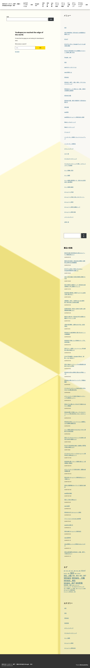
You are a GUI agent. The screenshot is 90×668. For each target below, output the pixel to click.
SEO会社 (43, 4)
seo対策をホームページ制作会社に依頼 (74, 117)
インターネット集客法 (70, 144)
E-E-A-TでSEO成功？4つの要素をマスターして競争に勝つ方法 (74, 51)
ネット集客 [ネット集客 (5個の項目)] (67, 588)
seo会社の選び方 (68, 525)
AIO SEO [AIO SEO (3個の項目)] (68, 570)
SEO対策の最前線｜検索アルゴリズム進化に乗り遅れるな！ (75, 293)
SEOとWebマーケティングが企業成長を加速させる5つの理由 (75, 365)
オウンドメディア (74, 4)
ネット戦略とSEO (68, 170)
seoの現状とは (68, 72)
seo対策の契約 (68, 493)
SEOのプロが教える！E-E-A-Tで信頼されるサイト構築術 (75, 405)
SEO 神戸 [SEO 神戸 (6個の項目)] (83, 576)
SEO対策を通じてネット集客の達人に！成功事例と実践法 (75, 462)
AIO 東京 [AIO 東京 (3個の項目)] (78, 570)
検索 (8, 17)
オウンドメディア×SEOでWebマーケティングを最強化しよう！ (74, 397)
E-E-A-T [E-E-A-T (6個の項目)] (83, 571)
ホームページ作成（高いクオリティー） (74, 197)
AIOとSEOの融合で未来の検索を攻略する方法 (74, 277)
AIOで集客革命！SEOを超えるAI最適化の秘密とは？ (74, 33)
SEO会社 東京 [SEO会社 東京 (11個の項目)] (70, 580)
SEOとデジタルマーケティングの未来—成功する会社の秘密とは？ (75, 438)
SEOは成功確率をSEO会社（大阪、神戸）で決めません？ (75, 552)
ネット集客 (69, 4)
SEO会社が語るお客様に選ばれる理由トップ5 (75, 373)
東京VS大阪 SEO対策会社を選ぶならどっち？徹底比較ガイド (74, 253)
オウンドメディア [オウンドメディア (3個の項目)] (67, 586)
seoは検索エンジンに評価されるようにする (74, 544)
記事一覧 (66, 222)
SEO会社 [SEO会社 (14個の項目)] (67, 578)
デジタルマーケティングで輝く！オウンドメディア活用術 (75, 164)
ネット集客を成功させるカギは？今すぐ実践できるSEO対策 (75, 430)
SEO (32, 4)
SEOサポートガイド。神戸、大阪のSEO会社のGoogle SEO (11, 4)
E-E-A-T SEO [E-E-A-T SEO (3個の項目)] (67, 573)
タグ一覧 (66, 154)
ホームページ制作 (63, 4)
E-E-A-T (66, 39)
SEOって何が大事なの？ (70, 499)
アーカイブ (67, 132)
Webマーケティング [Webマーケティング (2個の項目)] (75, 585)
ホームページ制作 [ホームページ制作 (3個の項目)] (82, 588)
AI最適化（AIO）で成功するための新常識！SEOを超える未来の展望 (74, 301)
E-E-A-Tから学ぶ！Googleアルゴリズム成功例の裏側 (74, 45)
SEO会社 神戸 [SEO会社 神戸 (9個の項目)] (69, 583)
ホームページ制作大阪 (70, 212)
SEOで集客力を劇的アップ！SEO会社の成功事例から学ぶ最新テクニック (75, 285)
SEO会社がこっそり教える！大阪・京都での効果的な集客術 (75, 89)
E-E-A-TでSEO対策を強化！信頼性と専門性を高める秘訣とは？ (75, 446)
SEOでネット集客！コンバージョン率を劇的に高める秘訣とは (75, 349)
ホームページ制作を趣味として (72, 207)
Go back (17, 51)
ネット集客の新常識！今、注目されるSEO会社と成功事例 (75, 181)
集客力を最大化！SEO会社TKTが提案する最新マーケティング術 (74, 317)
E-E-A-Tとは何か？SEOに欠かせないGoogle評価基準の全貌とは (73, 269)
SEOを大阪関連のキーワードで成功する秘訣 (75, 486)
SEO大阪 (48, 4)
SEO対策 (66, 623)
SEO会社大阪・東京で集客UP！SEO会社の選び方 (75, 101)
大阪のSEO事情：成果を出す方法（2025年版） (74, 325)
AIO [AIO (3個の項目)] (65, 570)
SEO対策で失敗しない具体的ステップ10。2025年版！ (75, 341)
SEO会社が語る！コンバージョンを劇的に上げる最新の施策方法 (75, 422)
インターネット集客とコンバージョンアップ (75, 138)
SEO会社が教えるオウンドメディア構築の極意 (75, 381)
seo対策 (52, 4)
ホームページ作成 (57, 4)
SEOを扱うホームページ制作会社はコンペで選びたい (75, 478)
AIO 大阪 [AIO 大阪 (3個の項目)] (73, 570)
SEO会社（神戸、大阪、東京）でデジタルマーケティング (75, 83)
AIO (87, 4)
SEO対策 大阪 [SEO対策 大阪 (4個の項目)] (68, 585)
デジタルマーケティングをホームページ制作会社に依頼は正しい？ (75, 454)
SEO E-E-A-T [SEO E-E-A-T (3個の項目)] (77, 573)
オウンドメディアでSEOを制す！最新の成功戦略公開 (75, 470)
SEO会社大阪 (67, 95)
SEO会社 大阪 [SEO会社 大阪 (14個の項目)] (78, 578)
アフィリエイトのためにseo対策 (72, 518)
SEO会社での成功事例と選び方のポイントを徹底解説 (75, 333)
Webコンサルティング (70, 122)
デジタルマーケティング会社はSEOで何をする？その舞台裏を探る (75, 389)
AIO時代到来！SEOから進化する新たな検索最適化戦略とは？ (74, 309)
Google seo (67, 57)
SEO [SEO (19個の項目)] (72, 573)
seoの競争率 (67, 537)
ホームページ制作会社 (70, 648)
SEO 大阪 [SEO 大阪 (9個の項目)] (68, 575)
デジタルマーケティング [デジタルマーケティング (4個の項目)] (78, 586)
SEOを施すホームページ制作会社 (72, 531)
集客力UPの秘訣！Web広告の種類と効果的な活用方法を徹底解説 (74, 261)
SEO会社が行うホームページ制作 (72, 512)
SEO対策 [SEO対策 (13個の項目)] (79, 583)
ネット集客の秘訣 (68, 187)
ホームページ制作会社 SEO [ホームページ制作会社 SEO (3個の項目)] (70, 591)
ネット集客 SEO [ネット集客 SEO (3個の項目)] (74, 588)
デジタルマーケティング (80, 4)
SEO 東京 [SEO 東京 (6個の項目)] (75, 576)
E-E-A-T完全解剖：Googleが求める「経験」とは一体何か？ (74, 357)
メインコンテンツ (68, 217)
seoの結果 (67, 506)
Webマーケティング (69, 127)
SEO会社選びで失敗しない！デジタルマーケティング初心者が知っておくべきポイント (75, 413)
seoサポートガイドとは (25, 4)
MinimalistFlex (84, 665)
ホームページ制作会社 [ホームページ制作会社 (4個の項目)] (69, 590)
